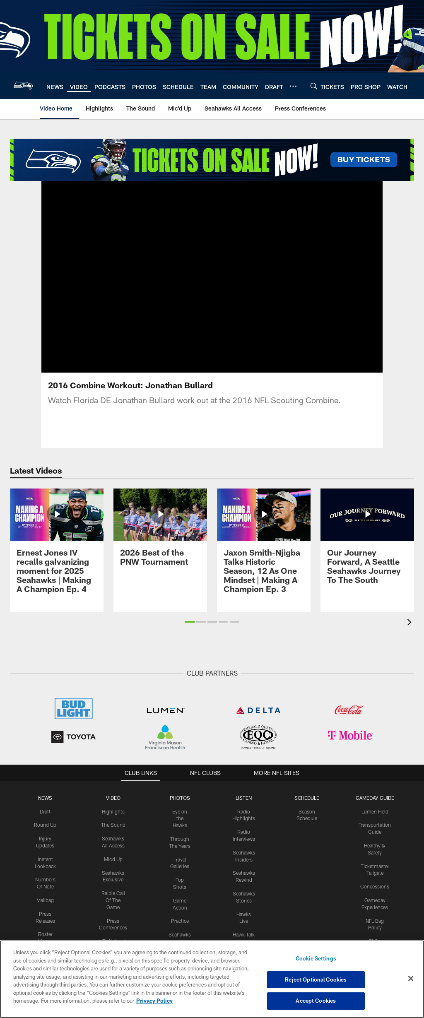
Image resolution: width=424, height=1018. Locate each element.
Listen (244, 798)
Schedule (306, 798)
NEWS (45, 798)
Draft (45, 811)
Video (113, 798)
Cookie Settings (316, 958)
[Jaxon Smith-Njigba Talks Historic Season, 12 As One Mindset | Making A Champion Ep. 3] (264, 546)
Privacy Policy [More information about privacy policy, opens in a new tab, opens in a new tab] (154, 1000)
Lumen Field (374, 811)
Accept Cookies (316, 1000)
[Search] (314, 85)
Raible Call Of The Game (113, 900)
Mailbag (45, 900)
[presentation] (410, 623)
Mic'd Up (113, 859)
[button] (189, 622)
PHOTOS (180, 798)
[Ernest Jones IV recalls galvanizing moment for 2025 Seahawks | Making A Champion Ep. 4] (57, 546)
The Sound (113, 825)
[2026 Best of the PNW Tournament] (160, 532)
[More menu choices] (293, 86)
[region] (212, 979)
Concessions (374, 886)
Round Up (45, 825)
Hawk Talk (244, 934)
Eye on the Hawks (179, 818)
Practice (180, 921)
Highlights (113, 811)
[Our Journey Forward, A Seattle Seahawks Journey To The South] (367, 541)
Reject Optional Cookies (316, 979)
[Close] (411, 979)
